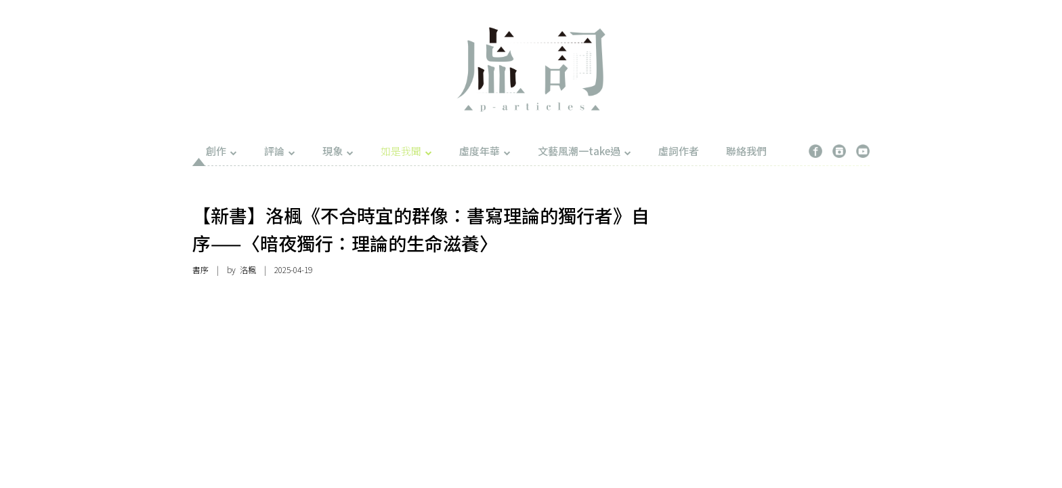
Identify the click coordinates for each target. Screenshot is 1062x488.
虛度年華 (485, 151)
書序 (200, 269)
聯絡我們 (746, 151)
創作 (221, 151)
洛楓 (248, 269)
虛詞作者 (678, 151)
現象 (338, 151)
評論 (279, 151)
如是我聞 (406, 151)
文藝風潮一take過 (584, 151)
